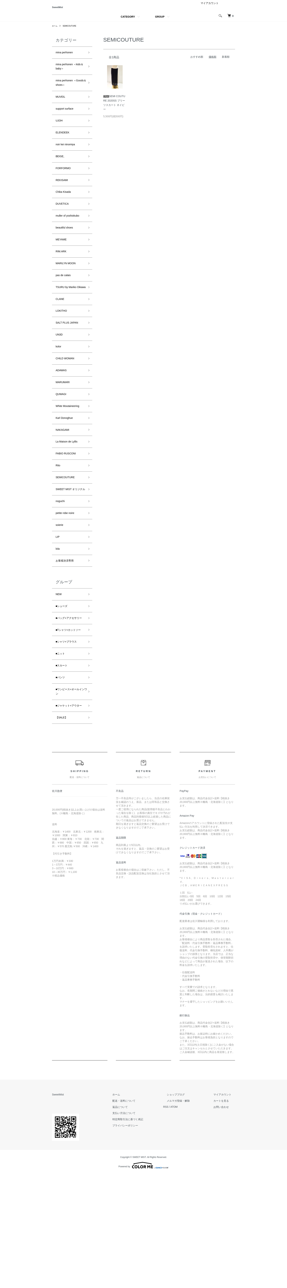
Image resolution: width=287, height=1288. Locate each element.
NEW (59, 677)
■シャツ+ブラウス (69, 741)
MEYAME (63, 271)
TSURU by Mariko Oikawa (69, 326)
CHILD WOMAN (67, 408)
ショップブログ (186, 1208)
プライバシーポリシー (143, 1239)
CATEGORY (128, 21)
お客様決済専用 (67, 642)
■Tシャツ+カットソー (70, 725)
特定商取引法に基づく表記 (145, 1233)
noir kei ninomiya (68, 161)
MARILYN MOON (68, 298)
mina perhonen (67, 58)
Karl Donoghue (67, 479)
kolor (59, 395)
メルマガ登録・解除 (189, 1214)
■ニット (62, 754)
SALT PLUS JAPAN (70, 369)
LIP (58, 616)
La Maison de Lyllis (69, 506)
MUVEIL (62, 108)
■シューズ (63, 690)
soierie (60, 603)
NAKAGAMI (64, 492)
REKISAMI (63, 200)
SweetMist (64, 10)
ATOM (188, 1220)
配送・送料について (141, 1214)
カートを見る (224, 1214)
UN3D (60, 382)
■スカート (63, 767)
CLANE (61, 343)
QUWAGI (62, 447)
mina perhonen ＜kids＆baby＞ (69, 74)
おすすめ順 (196, 61)
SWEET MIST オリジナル (69, 561)
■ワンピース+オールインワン (69, 796)
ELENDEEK (64, 148)
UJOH (60, 135)
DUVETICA (64, 226)
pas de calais (65, 311)
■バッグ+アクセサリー (69, 706)
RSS (180, 1220)
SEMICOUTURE (72, 30)
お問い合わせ (224, 1220)
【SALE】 (63, 831)
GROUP (159, 21)
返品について (138, 1220)
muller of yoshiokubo (64, 242)
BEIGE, (61, 174)
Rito (58, 532)
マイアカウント (210, 8)
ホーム (55, 30)
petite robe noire (67, 590)
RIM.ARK (62, 285)
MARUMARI (65, 434)
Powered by (143, 1279)
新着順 (226, 61)
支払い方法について (141, 1227)
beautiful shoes (67, 258)
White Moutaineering (66, 463)
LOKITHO (63, 356)
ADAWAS (63, 421)
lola (58, 629)
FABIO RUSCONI (68, 519)
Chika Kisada (65, 213)
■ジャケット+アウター (69, 815)
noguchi (61, 577)
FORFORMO (65, 187)
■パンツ (62, 780)
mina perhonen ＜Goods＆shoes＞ (69, 92)
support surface (67, 121)
